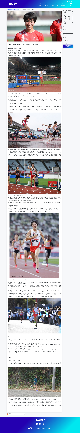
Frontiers (45, 428)
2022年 (64, 21)
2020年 (64, 23)
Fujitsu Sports (40, 428)
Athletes (63, 4)
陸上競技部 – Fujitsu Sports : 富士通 (12, 3)
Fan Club (69, 4)
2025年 (64, 12)
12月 (65, 16)
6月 (65, 18)
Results (40, 4)
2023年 (64, 15)
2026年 (64, 11)
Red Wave (49, 428)
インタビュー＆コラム (67, 10)
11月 (69, 16)
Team (57, 4)
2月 (69, 19)
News (52, 4)
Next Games (46, 4)
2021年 (64, 22)
